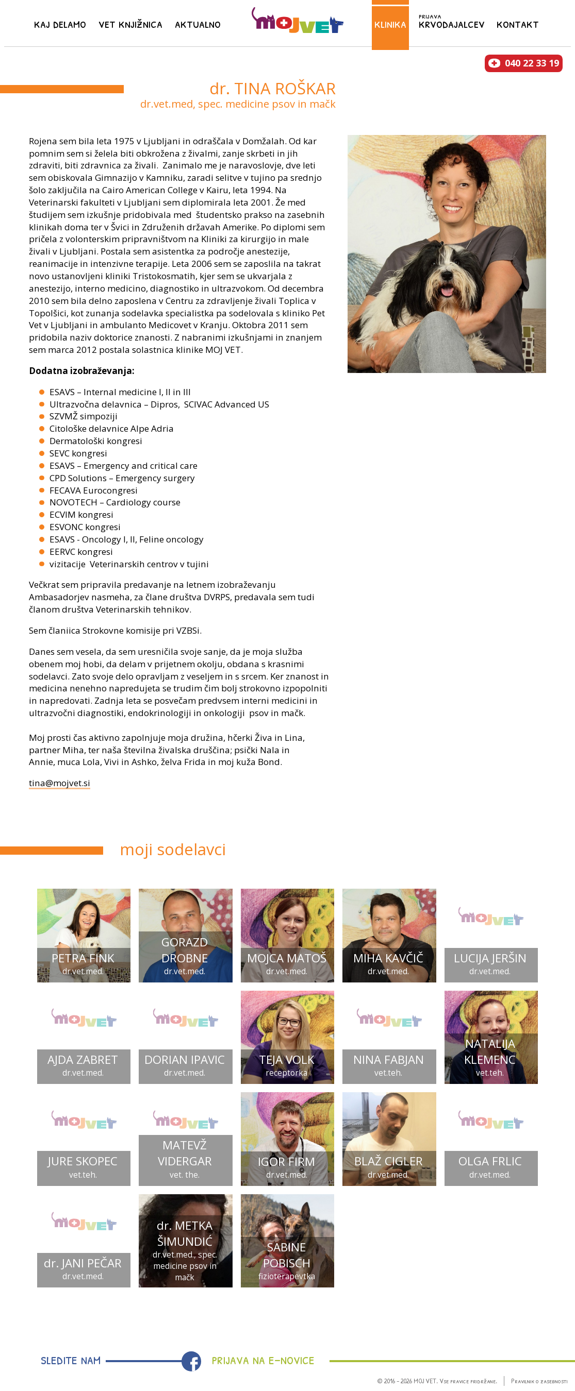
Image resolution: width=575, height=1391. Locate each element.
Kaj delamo (60, 22)
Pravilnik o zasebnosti (539, 1380)
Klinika (390, 22)
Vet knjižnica (130, 22)
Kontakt (518, 22)
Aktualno (198, 22)
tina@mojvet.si (59, 783)
